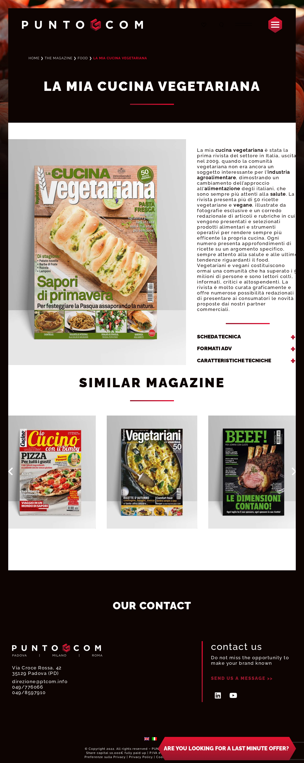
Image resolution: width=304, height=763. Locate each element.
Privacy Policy (141, 757)
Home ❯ (50, 58)
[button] (227, 750)
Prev (10, 471)
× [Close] (296, 739)
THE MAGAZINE (58, 58)
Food (83, 58)
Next (294, 471)
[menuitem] (146, 738)
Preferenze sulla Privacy (105, 757)
